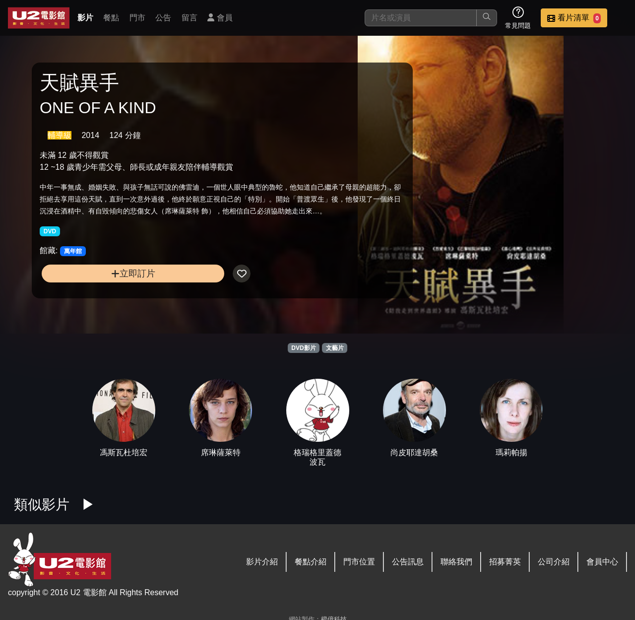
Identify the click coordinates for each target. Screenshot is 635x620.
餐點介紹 (310, 561)
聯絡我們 (456, 561)
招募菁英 (505, 561)
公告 (163, 17)
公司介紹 (554, 561)
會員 (219, 17)
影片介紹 (262, 561)
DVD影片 (303, 347)
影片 (85, 17)
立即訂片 (109, 290)
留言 (189, 17)
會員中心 (602, 561)
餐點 (111, 17)
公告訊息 (408, 561)
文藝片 (335, 347)
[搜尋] (421, 17)
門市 (137, 17)
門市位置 (359, 561)
